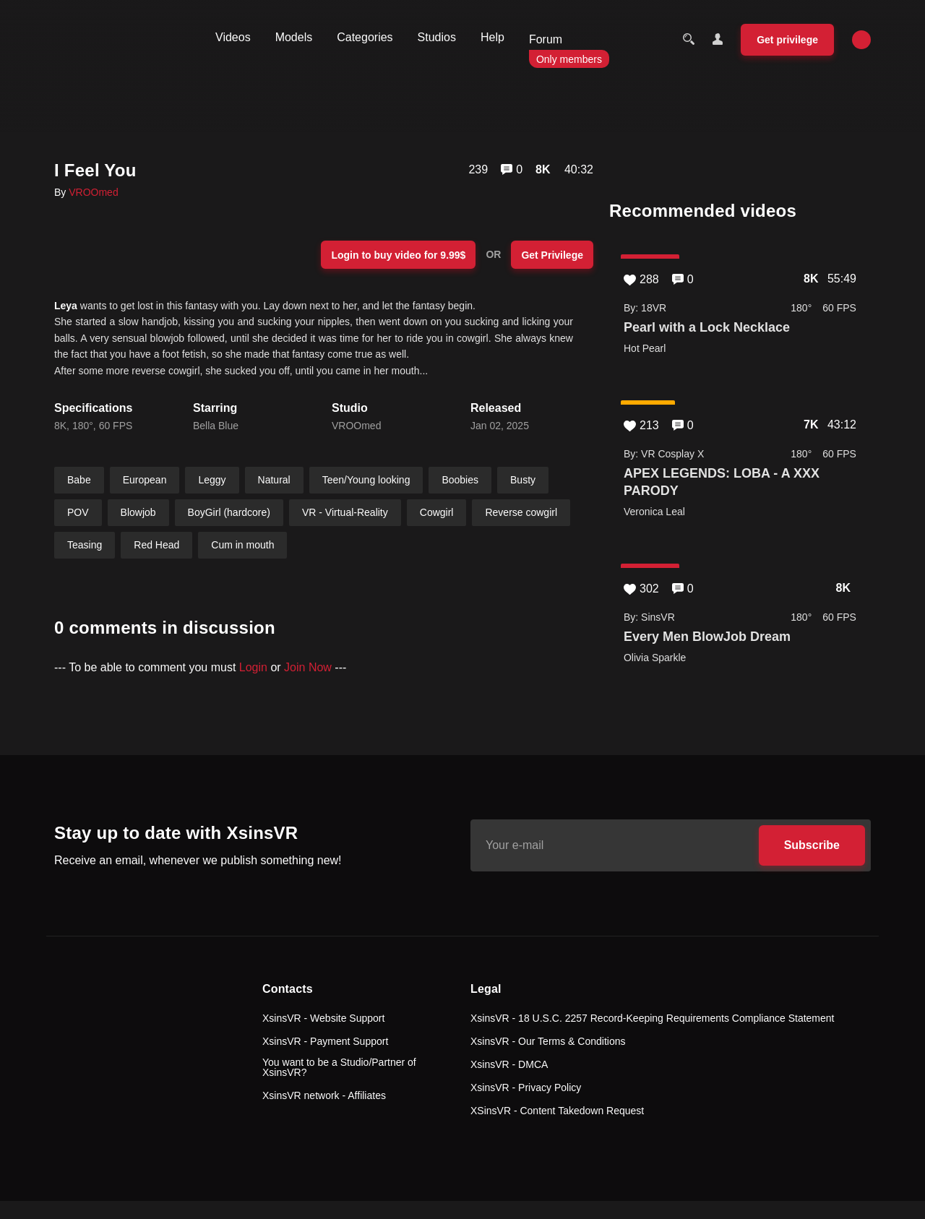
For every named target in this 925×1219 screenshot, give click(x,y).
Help (492, 37)
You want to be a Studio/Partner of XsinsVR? (339, 1067)
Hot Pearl (645, 348)
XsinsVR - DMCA (509, 1064)
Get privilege (787, 40)
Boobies (460, 480)
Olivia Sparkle (655, 657)
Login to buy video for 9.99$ (398, 255)
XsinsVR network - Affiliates (324, 1095)
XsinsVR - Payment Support (325, 1041)
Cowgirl (437, 512)
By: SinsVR (649, 617)
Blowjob (138, 512)
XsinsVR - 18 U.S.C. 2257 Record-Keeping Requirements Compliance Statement (652, 1018)
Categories (364, 37)
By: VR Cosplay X (664, 454)
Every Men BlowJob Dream (707, 636)
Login (253, 667)
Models (294, 37)
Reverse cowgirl (521, 512)
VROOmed (93, 192)
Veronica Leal (654, 511)
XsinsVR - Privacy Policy (525, 1087)
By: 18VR (645, 308)
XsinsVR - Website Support (323, 1018)
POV (78, 512)
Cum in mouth (242, 545)
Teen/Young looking (366, 480)
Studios (437, 37)
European (145, 480)
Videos (233, 37)
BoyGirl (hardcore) (229, 512)
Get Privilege (552, 255)
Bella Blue (215, 425)
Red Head (156, 545)
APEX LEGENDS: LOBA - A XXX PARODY (721, 482)
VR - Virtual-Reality (345, 512)
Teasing (84, 545)
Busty (522, 480)
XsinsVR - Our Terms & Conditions (547, 1041)
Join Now (308, 667)
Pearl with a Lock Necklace (707, 327)
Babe (79, 480)
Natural (274, 480)
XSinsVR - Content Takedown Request (557, 1111)
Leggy (211, 480)
